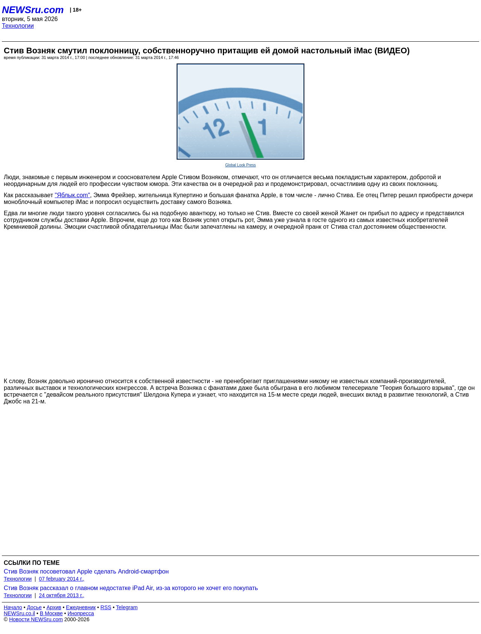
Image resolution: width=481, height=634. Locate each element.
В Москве (51, 613)
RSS (105, 607)
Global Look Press (240, 165)
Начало (13, 607)
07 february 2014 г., (62, 579)
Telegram (127, 607)
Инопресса (81, 613)
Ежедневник (81, 607)
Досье (34, 607)
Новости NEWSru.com (36, 619)
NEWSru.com (33, 9)
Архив (54, 607)
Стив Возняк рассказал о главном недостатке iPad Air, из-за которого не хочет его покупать (131, 588)
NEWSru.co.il (19, 613)
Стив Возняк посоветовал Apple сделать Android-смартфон (86, 571)
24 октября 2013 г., (62, 595)
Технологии (18, 26)
